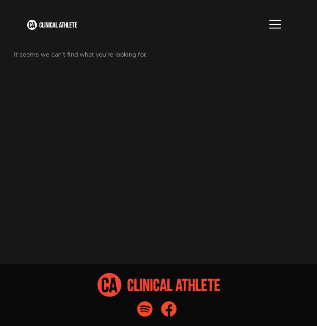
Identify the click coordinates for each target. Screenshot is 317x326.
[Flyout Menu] (275, 24)
